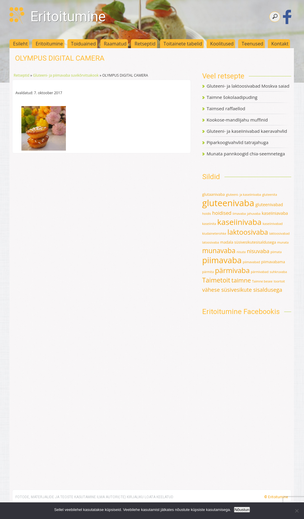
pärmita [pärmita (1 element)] (208, 272)
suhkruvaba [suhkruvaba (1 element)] (278, 272)
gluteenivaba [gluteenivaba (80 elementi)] (228, 203)
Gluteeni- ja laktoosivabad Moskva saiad (248, 86)
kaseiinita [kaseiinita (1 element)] (209, 224)
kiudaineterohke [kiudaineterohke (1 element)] (214, 233)
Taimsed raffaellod (226, 108)
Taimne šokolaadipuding (232, 97)
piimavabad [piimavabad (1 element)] (251, 262)
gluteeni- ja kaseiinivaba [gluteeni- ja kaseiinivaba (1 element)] (243, 195)
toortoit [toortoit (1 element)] (279, 281)
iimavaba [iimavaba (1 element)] (239, 214)
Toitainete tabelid (183, 43)
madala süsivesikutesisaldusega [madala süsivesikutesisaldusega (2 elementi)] (248, 242)
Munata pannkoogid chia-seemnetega (246, 154)
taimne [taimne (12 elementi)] (241, 280)
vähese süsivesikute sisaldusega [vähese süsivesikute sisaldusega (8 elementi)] (242, 289)
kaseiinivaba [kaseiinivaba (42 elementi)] (239, 222)
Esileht (20, 43)
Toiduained (83, 43)
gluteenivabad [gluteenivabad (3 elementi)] (269, 204)
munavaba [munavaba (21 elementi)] (218, 250)
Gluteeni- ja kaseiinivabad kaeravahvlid (247, 131)
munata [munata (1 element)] (283, 242)
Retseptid (145, 43)
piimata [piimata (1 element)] (275, 252)
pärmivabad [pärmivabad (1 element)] (260, 272)
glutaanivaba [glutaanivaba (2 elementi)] (213, 194)
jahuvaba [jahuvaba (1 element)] (253, 214)
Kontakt (280, 43)
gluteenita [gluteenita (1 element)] (269, 195)
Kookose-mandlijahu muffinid (237, 120)
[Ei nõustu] (297, 511)
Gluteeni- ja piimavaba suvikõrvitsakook (66, 75)
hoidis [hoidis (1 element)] (206, 214)
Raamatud (115, 43)
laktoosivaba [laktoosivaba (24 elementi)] (247, 232)
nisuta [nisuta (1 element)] (241, 252)
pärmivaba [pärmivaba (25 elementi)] (232, 270)
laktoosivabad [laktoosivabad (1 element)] (279, 233)
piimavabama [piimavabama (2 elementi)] (273, 261)
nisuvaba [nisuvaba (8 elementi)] (258, 251)
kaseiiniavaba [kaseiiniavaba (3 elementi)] (275, 213)
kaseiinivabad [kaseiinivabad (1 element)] (273, 224)
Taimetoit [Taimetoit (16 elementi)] (216, 280)
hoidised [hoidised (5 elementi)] (222, 213)
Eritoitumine (68, 16)
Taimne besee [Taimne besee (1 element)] (262, 281)
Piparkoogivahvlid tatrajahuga (237, 142)
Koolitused (222, 43)
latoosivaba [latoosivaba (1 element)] (210, 242)
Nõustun (242, 509)
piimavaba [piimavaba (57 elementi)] (222, 260)
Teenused (252, 43)
